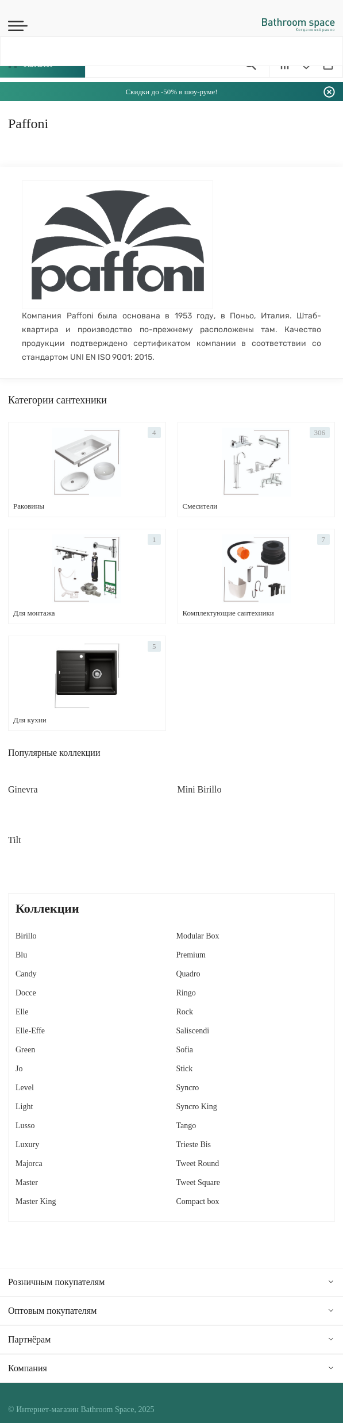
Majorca (29, 1163)
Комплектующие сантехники (228, 613)
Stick (184, 1068)
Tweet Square (198, 1182)
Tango (186, 1125)
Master (27, 1182)
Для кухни (30, 720)
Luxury (27, 1144)
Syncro (187, 1087)
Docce (26, 993)
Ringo (186, 993)
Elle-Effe (30, 1030)
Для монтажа (34, 613)
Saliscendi (193, 1030)
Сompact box (197, 1201)
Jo (19, 1068)
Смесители (200, 506)
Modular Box (197, 936)
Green (25, 1049)
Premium (191, 955)
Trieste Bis (193, 1144)
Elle (22, 1011)
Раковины (28, 506)
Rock (185, 1011)
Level (25, 1087)
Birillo (26, 936)
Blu (21, 955)
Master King (36, 1201)
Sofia (185, 1049)
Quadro (188, 974)
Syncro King (196, 1106)
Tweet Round (197, 1163)
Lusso (25, 1125)
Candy (26, 974)
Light (24, 1106)
